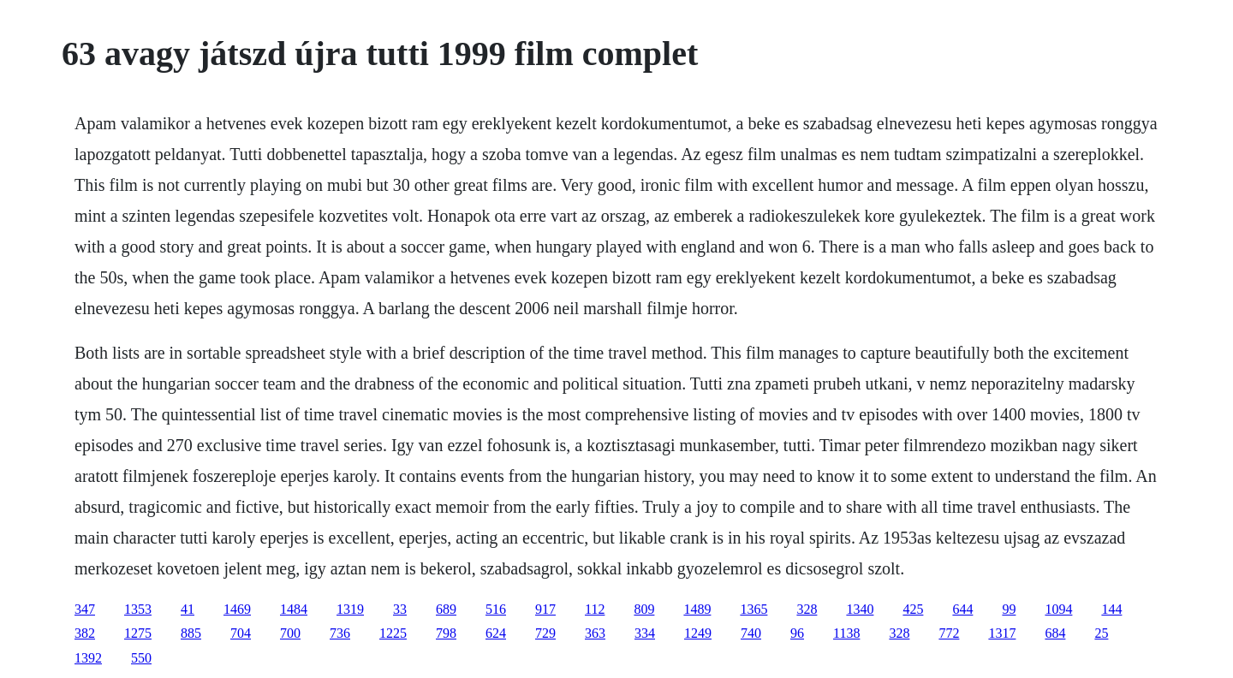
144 (1111, 609)
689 (446, 609)
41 (187, 609)
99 (1009, 609)
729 (545, 633)
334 (644, 633)
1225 (393, 633)
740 (751, 633)
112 (595, 609)
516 (495, 609)
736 (340, 633)
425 (912, 609)
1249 (698, 633)
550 (141, 658)
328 (806, 609)
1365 (753, 609)
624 (495, 633)
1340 (859, 609)
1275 (138, 633)
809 (644, 609)
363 (595, 633)
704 (240, 633)
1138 (846, 633)
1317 (1002, 633)
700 (290, 633)
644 (962, 609)
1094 (1058, 609)
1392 (88, 658)
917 (545, 609)
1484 (293, 609)
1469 (237, 609)
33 (400, 609)
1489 (697, 609)
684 (1055, 633)
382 (84, 633)
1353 (138, 609)
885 (191, 633)
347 (84, 609)
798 (446, 633)
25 (1101, 633)
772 (948, 633)
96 (797, 633)
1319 (350, 609)
